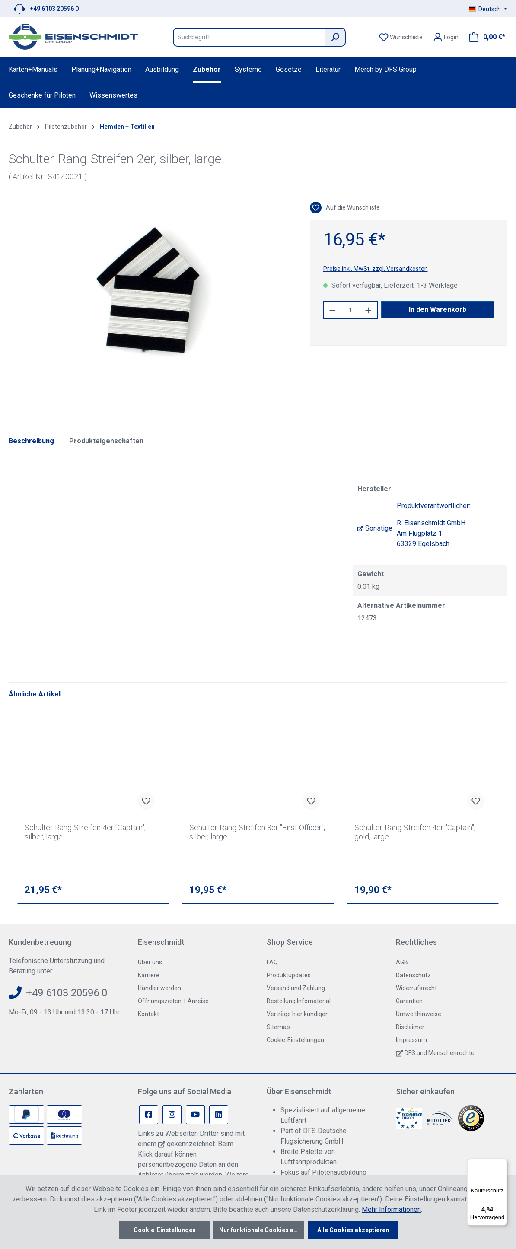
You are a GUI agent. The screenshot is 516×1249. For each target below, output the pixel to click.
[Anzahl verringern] (332, 310)
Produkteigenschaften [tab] (106, 441)
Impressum (411, 1039)
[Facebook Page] (149, 1115)
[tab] (31, 441)
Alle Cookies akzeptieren (353, 1230)
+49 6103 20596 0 (54, 8)
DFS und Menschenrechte (440, 1052)
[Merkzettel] (401, 37)
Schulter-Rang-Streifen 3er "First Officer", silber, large (257, 832)
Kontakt (148, 1014)
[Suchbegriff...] (249, 37)
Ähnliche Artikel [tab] (35, 694)
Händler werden (159, 988)
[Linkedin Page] (219, 1115)
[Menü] (502, 1164)
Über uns (150, 962)
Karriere (148, 975)
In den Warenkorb (437, 309)
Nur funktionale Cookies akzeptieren (261, 1230)
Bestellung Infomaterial (299, 1001)
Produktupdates (289, 975)
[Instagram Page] (172, 1115)
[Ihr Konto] (446, 37)
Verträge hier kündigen (298, 1014)
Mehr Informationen (391, 1209)
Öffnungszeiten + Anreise (173, 1001)
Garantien (409, 1001)
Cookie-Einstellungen (295, 1039)
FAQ (272, 962)
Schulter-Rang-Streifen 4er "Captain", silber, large (85, 832)
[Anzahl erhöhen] (369, 310)
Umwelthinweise (418, 1014)
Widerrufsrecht (416, 988)
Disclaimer (410, 1026)
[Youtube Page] (195, 1115)
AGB (402, 962)
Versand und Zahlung (296, 988)
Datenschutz (413, 975)
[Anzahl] (350, 310)
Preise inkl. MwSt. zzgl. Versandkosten (375, 268)
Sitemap (278, 1026)
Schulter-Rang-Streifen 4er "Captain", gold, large (414, 832)
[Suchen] (335, 37)
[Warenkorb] (484, 37)
